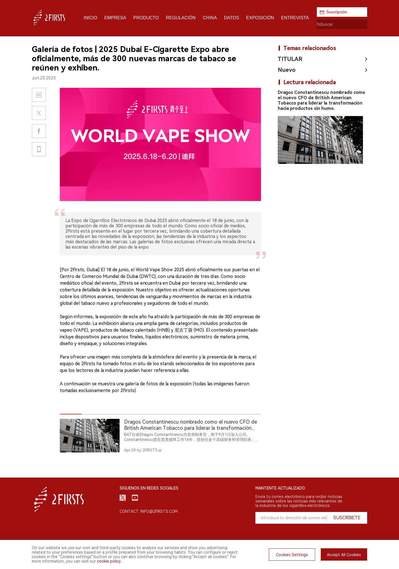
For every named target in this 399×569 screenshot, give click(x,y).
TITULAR (290, 59)
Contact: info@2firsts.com (149, 511)
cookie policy (109, 561)
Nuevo (287, 70)
